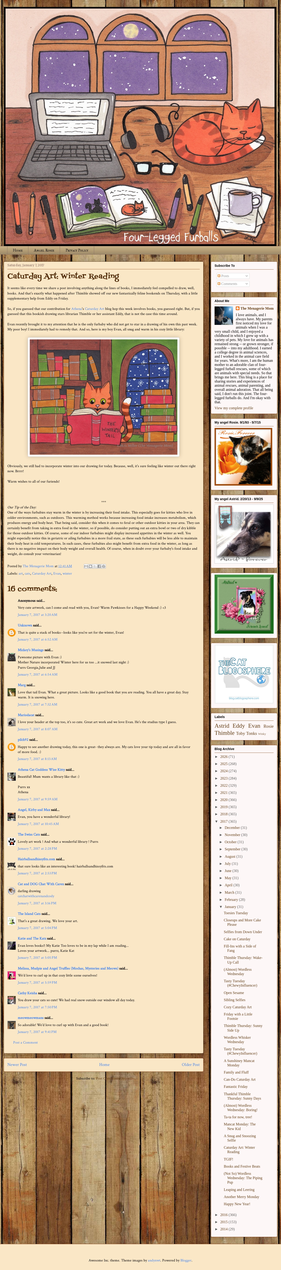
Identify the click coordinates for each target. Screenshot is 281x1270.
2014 (224, 1229)
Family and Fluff (236, 1072)
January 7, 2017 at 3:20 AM (37, 614)
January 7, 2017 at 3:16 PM (37, 903)
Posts (223, 276)
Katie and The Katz (32, 938)
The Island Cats (29, 913)
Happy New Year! (237, 1204)
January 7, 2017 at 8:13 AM (37, 759)
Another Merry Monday (241, 1197)
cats (27, 573)
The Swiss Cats (29, 834)
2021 (224, 793)
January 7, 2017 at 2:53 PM (37, 873)
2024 (224, 771)
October (231, 842)
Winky (262, 734)
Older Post (191, 1065)
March (230, 892)
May (228, 878)
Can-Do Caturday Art (240, 1079)
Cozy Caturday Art (238, 1007)
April (229, 885)
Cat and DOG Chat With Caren (41, 884)
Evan (57, 573)
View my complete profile (234, 408)
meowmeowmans (31, 1017)
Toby (240, 733)
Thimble (225, 733)
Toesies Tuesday (236, 913)
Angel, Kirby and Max (34, 809)
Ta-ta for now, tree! (238, 1117)
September (233, 849)
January (231, 907)
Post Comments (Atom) (113, 1078)
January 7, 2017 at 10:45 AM (38, 824)
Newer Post (17, 1065)
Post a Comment (25, 1042)
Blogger (185, 1260)
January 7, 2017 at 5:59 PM (37, 982)
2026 (224, 757)
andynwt (154, 1260)
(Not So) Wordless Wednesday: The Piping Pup (243, 1178)
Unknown (25, 625)
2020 (224, 800)
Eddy (239, 725)
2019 (224, 807)
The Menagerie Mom (257, 308)
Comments (227, 284)
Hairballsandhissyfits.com (36, 859)
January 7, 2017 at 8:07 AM (37, 729)
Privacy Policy (77, 250)
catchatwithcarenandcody (36, 896)
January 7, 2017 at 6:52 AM (37, 639)
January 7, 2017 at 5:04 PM (37, 928)
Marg (22, 685)
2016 (224, 1215)
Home (18, 250)
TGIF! (228, 1159)
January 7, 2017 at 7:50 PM (37, 1007)
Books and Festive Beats (242, 1166)
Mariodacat (26, 715)
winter (67, 573)
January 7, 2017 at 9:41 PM (37, 1032)
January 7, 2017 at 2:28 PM (37, 848)
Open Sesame (234, 993)
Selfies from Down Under (243, 932)
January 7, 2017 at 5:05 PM (37, 957)
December (233, 828)
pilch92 (23, 739)
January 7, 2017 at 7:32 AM (37, 704)
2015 (224, 1222)
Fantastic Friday (236, 1087)
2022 (224, 785)
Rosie (268, 726)
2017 (224, 821)
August (230, 856)
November (233, 835)
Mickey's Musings (31, 650)
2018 (224, 814)
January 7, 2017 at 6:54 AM (37, 674)
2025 (224, 764)
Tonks (251, 733)
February (232, 900)
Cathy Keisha (27, 993)
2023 (224, 778)
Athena (76, 308)
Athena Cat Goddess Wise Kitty (41, 769)
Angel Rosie (44, 250)
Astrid (222, 725)
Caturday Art (94, 308)
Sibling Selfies (234, 1000)
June (228, 871)
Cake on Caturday (237, 939)
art (21, 573)
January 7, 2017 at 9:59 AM (37, 799)
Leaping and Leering (239, 1190)
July (228, 864)
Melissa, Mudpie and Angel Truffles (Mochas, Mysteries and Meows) (68, 968)
